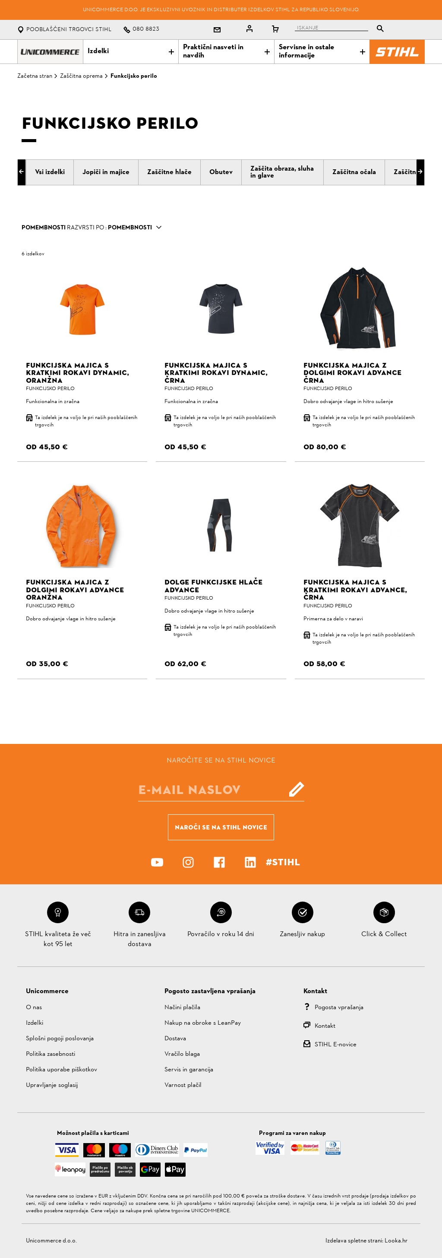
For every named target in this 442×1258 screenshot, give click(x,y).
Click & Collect (384, 934)
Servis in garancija (188, 1069)
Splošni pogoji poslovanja (60, 1038)
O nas (34, 1007)
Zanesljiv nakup (302, 934)
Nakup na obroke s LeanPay (202, 1023)
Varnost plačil (183, 1085)
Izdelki (131, 51)
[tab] (50, 172)
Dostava (175, 1038)
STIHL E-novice (336, 1044)
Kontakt (325, 1026)
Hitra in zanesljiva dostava (140, 939)
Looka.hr (396, 1241)
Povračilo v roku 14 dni (220, 934)
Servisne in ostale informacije (322, 51)
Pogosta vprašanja (339, 1007)
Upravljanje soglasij (52, 1085)
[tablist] (341, 29)
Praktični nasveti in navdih (226, 51)
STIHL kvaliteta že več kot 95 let (58, 939)
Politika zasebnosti (50, 1054)
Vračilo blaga (182, 1054)
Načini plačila (182, 1007)
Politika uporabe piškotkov (61, 1069)
